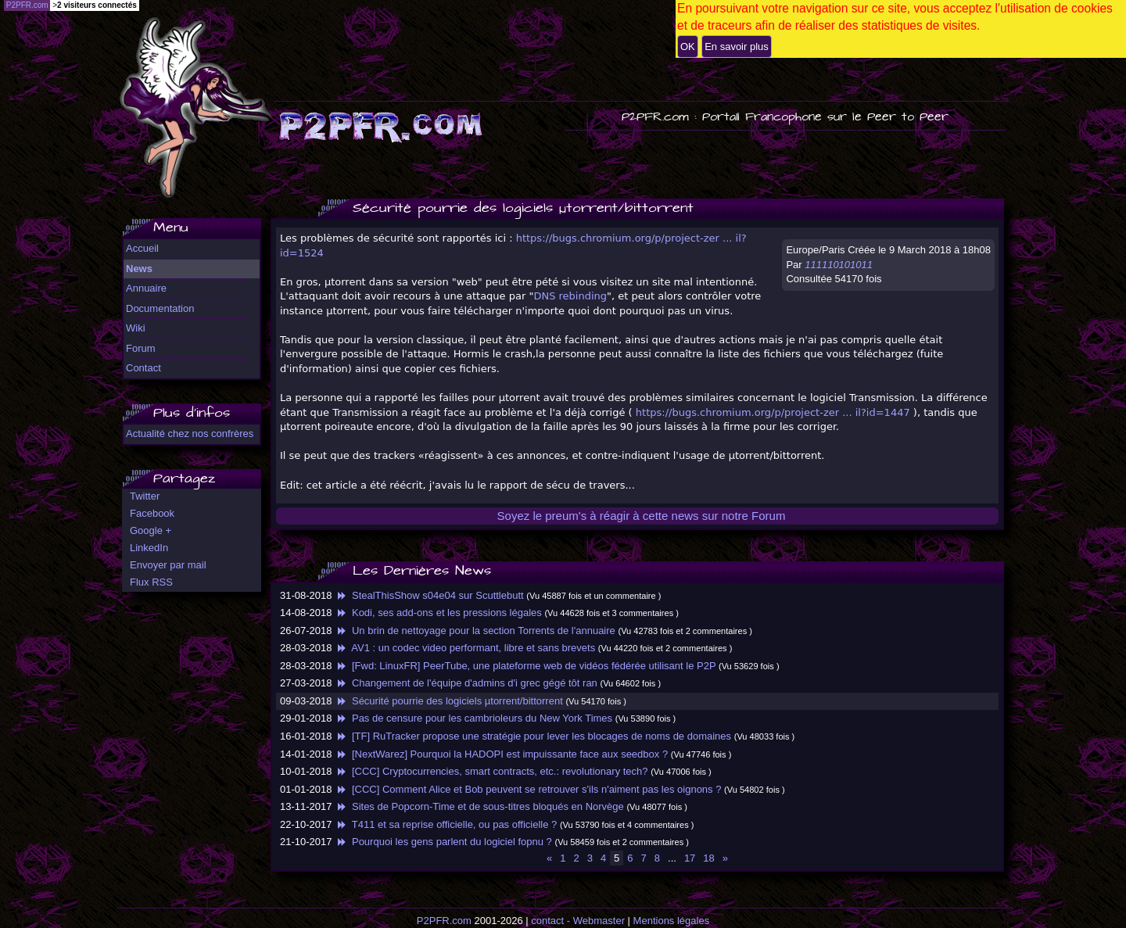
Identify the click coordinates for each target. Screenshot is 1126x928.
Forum (141, 348)
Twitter (145, 496)
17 (689, 858)
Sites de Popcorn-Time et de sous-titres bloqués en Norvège (479, 806)
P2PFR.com (444, 920)
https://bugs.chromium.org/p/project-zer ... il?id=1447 (773, 412)
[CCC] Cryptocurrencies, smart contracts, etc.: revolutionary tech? (491, 771)
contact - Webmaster (578, 920)
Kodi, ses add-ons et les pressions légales (438, 612)
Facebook (152, 513)
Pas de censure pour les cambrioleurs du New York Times (473, 718)
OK (687, 46)
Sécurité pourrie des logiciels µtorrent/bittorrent (449, 701)
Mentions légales (671, 920)
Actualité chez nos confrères (189, 433)
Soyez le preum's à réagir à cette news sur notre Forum (641, 515)
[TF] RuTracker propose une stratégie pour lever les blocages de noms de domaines (533, 736)
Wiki (135, 328)
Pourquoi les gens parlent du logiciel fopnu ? (443, 841)
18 (708, 858)
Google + (150, 530)
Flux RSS (151, 582)
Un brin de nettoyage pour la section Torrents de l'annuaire (475, 630)
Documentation (160, 308)
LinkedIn (149, 548)
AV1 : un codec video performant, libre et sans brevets (465, 648)
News (139, 268)
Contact (143, 368)
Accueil (142, 248)
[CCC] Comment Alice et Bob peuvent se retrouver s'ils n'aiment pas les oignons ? (528, 789)
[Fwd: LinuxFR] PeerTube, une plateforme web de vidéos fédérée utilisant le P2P (525, 666)
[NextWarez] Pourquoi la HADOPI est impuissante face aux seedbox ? (501, 754)
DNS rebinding (570, 296)
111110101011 (839, 265)
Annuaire (146, 288)
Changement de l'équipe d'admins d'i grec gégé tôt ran (466, 683)
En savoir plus (737, 46)
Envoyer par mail (168, 565)
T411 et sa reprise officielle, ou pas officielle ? (446, 824)
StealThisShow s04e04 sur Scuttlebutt (429, 595)
